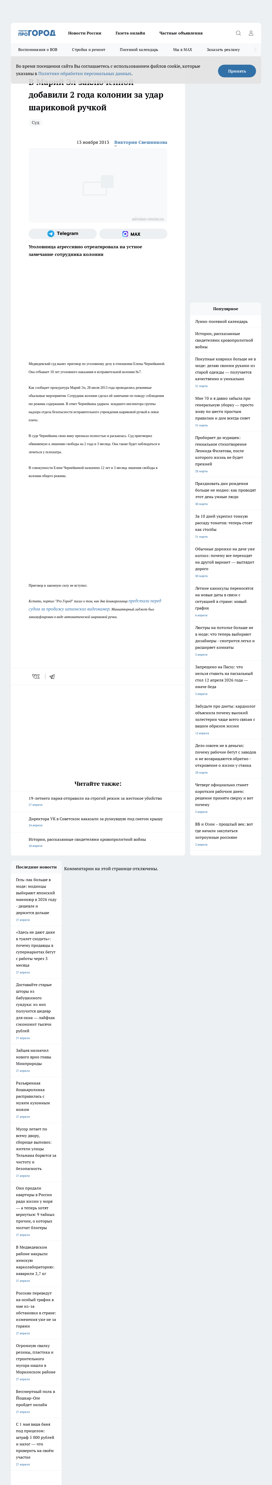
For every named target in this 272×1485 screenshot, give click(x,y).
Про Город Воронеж (148, 1268)
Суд (35, 122)
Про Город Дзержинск (26, 1290)
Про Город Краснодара (109, 1290)
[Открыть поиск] (238, 33)
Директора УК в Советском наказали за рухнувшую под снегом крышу (98, 822)
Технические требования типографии (100, 1309)
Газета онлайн (130, 33)
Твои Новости (21, 1279)
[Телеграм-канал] (63, 234)
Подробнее (217, 1399)
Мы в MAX (182, 49)
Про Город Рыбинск (107, 1279)
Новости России (84, 33)
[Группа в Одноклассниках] (232, 1276)
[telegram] (54, 676)
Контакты (81, 1315)
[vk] (36, 676)
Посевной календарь (139, 49)
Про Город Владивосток (69, 1290)
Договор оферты (23, 1309)
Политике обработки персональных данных (84, 73)
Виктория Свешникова (140, 142)
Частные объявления (181, 33)
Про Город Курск (64, 1279)
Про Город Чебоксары (26, 1268)
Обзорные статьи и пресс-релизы (162, 1309)
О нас (15, 1315)
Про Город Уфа (144, 1279)
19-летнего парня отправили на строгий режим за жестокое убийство (98, 802)
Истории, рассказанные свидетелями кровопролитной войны (98, 843)
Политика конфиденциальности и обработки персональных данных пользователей (70, 1407)
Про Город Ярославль (108, 1268)
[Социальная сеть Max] (133, 234)
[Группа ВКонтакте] (219, 1276)
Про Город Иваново (189, 1268)
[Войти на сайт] (251, 33)
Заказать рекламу (223, 49)
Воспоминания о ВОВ (37, 49)
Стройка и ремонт (88, 49)
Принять (237, 71)
